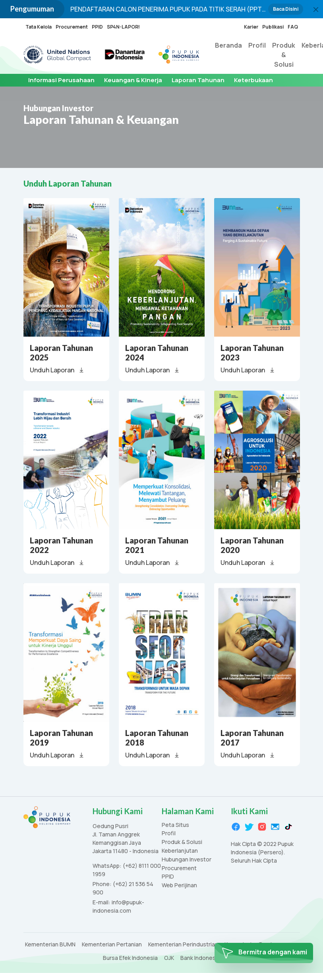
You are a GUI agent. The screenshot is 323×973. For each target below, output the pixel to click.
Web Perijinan (179, 885)
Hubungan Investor (186, 859)
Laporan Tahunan (198, 80)
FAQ (293, 26)
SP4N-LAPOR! (123, 26)
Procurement (72, 26)
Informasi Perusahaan (61, 80)
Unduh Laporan (57, 370)
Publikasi (273, 26)
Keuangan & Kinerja (133, 80)
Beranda (228, 45)
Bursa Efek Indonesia (130, 958)
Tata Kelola (38, 26)
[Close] (316, 9)
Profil (257, 45)
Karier (251, 26)
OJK (169, 958)
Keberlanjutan (180, 851)
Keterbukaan (253, 80)
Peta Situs (175, 825)
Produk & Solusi (283, 55)
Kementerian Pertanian (112, 944)
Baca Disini (285, 9)
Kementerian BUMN (50, 944)
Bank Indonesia (200, 958)
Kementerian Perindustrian (183, 944)
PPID (97, 26)
